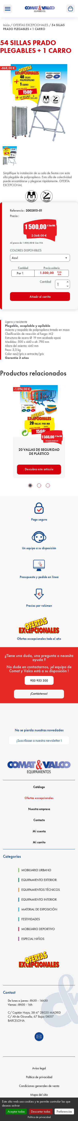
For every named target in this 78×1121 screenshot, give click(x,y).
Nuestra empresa (39, 809)
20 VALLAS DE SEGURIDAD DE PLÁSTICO (39, 451)
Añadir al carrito (31, 296)
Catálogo (39, 787)
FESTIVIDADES (30, 919)
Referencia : (17, 211)
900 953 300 (39, 680)
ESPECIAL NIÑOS (32, 939)
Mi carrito (39, 842)
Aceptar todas (16, 1111)
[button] (30, 485)
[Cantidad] (60, 284)
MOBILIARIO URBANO (36, 870)
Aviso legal (39, 1068)
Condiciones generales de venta (39, 1086)
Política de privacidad (39, 1077)
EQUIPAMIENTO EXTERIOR (39, 880)
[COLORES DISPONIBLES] (40, 258)
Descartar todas (40, 1111)
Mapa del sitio (39, 1095)
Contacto (39, 820)
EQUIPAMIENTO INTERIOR (39, 900)
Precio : (14, 216)
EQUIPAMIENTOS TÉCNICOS (40, 890)
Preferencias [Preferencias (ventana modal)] (64, 1111)
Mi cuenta (39, 831)
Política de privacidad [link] (39, 1117)
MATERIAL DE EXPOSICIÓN (39, 909)
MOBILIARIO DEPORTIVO (38, 929)
